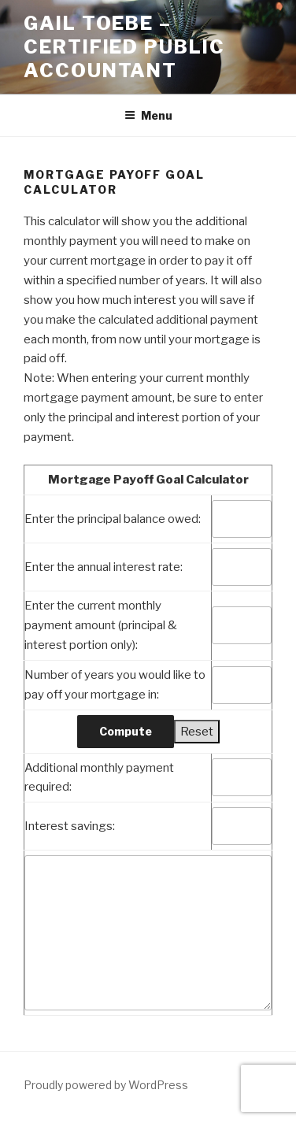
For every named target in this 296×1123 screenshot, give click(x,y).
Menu (148, 115)
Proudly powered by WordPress (106, 1084)
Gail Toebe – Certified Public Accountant (124, 47)
